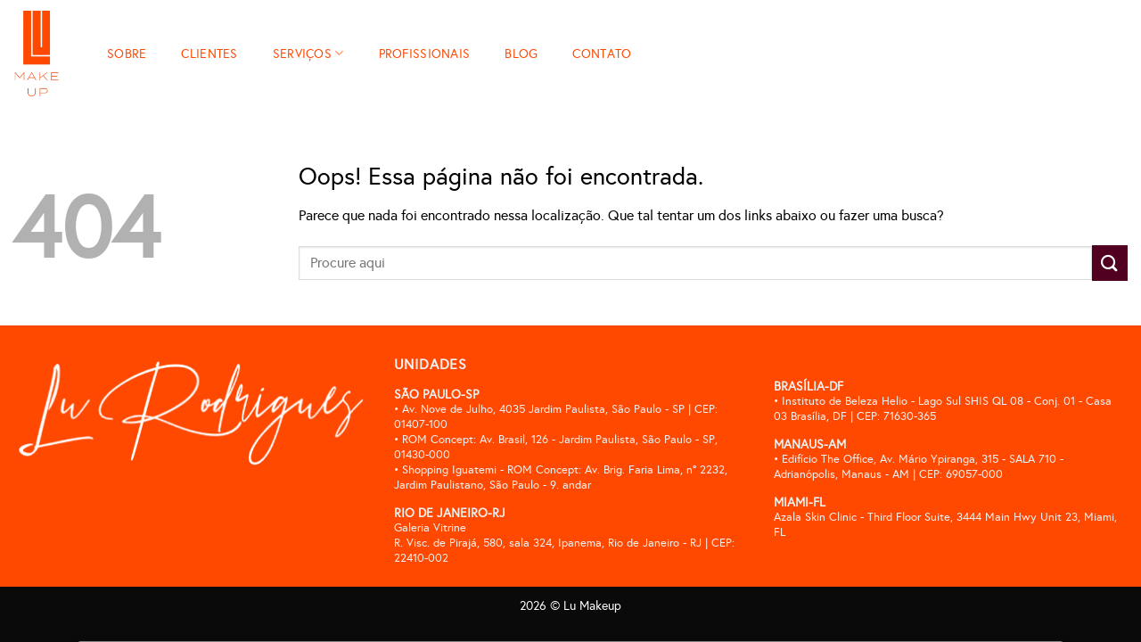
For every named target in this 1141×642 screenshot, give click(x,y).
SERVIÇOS (308, 53)
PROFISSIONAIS (425, 53)
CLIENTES (209, 53)
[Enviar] (1110, 262)
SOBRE (126, 53)
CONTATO (601, 53)
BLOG (521, 53)
